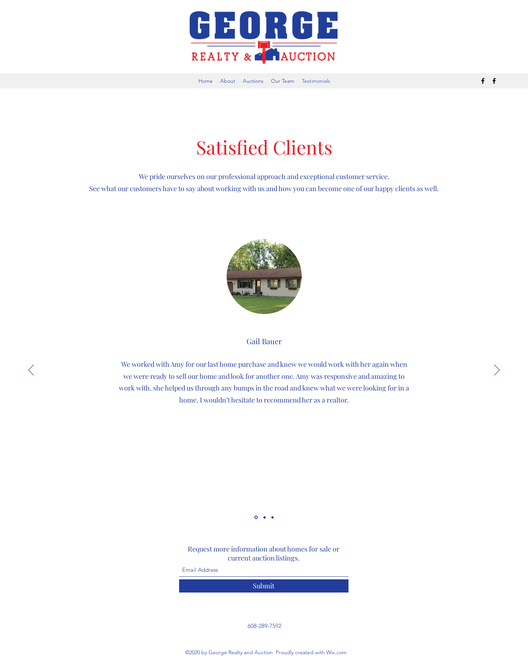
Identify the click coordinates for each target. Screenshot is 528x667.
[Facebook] (483, 81)
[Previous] (31, 371)
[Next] (497, 371)
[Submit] (263, 586)
